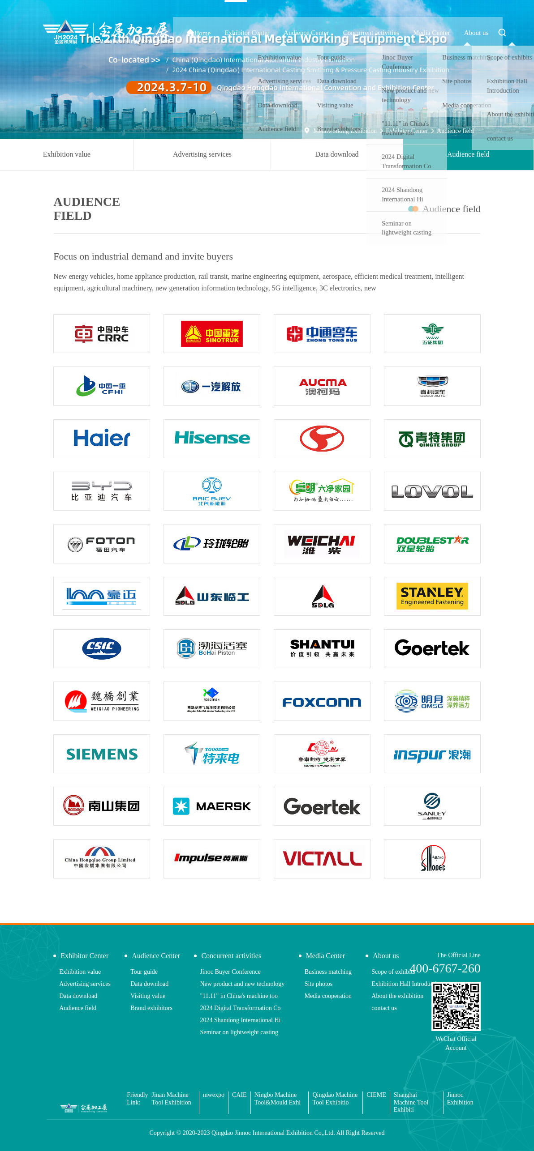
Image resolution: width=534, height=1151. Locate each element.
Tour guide (144, 971)
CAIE (239, 1094)
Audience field (455, 131)
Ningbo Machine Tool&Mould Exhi (277, 1098)
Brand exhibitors (151, 1008)
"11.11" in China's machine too (239, 996)
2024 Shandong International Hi (240, 1020)
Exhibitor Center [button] (307, 32)
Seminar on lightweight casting (239, 1032)
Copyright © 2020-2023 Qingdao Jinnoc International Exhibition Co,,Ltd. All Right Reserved (266, 1133)
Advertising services (202, 154)
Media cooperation (328, 996)
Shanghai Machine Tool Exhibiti (411, 1102)
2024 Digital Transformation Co (240, 1008)
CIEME (376, 1094)
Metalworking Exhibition (345, 131)
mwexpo (213, 1094)
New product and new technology (242, 983)
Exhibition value (66, 154)
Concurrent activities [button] (407, 32)
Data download (336, 154)
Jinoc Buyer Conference (230, 971)
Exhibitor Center (407, 131)
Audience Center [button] (354, 32)
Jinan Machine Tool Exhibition (171, 1098)
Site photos (319, 983)
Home (272, 33)
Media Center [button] (454, 32)
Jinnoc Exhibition (460, 1098)
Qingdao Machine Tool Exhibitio (334, 1098)
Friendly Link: (137, 1098)
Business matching (328, 971)
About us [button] (486, 32)
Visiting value (147, 996)
